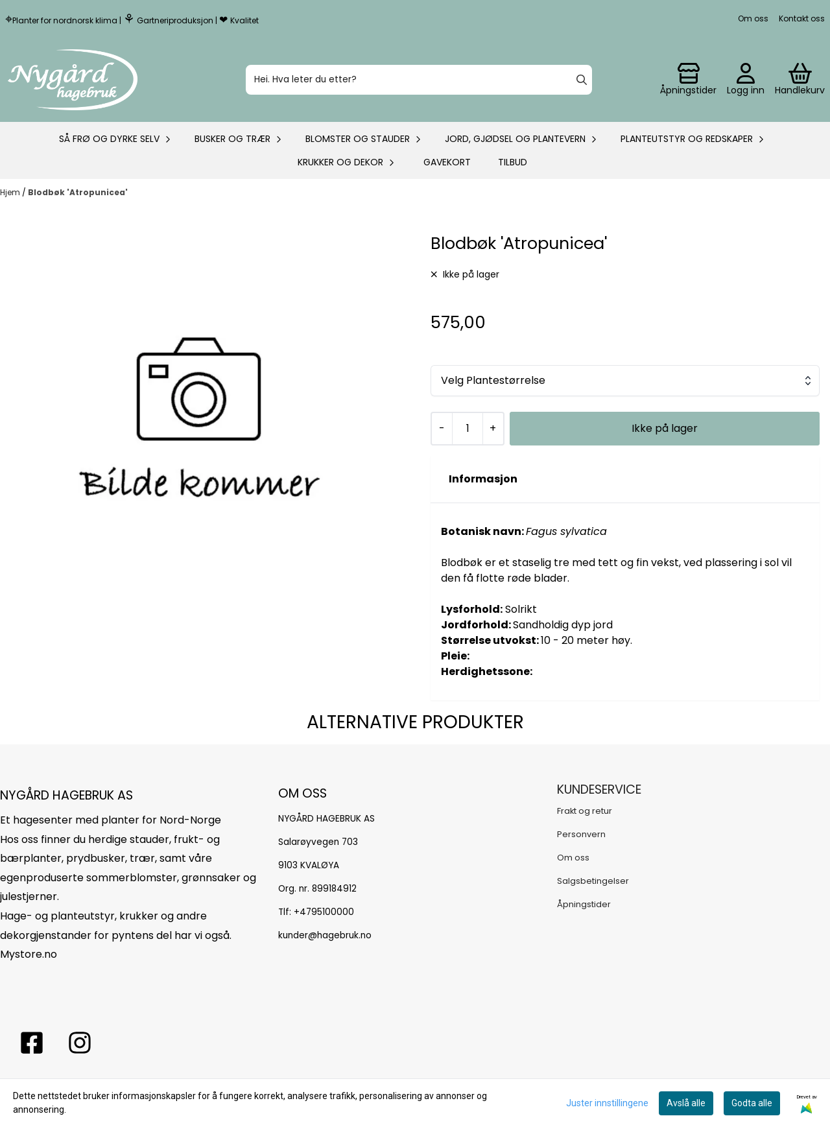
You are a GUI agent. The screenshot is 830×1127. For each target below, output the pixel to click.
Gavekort (447, 162)
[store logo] (72, 79)
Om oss (753, 18)
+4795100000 (324, 912)
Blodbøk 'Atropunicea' (78, 192)
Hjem (11, 192)
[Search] (581, 80)
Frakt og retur (584, 810)
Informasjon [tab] (483, 478)
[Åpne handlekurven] (800, 80)
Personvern (581, 834)
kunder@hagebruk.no (325, 935)
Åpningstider (584, 904)
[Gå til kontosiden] (688, 80)
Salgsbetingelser (593, 880)
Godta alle (751, 1103)
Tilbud (512, 162)
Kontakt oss (802, 18)
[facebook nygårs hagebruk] (31, 1042)
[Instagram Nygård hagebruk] (79, 1042)
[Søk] (419, 80)
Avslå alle (686, 1103)
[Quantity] (467, 428)
